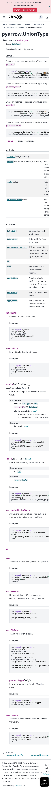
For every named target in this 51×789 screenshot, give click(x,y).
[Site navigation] (4, 17)
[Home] (4, 24)
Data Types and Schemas (15, 27)
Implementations (14, 24)
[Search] (41, 17)
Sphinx (18, 785)
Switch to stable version (24, 10)
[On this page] (47, 17)
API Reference (39, 24)
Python (27, 24)
